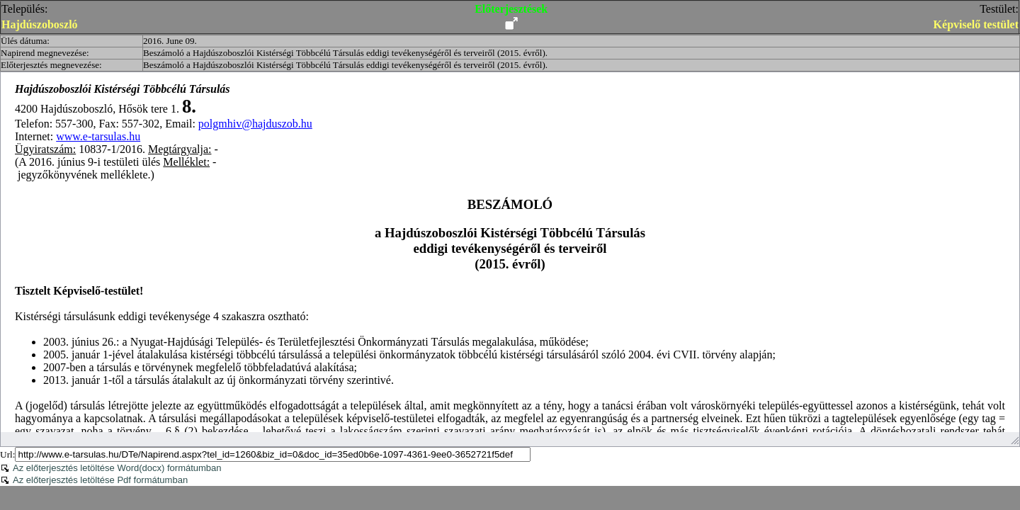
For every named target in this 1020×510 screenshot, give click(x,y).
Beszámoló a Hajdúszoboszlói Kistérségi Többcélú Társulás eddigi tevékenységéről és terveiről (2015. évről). (345, 52)
